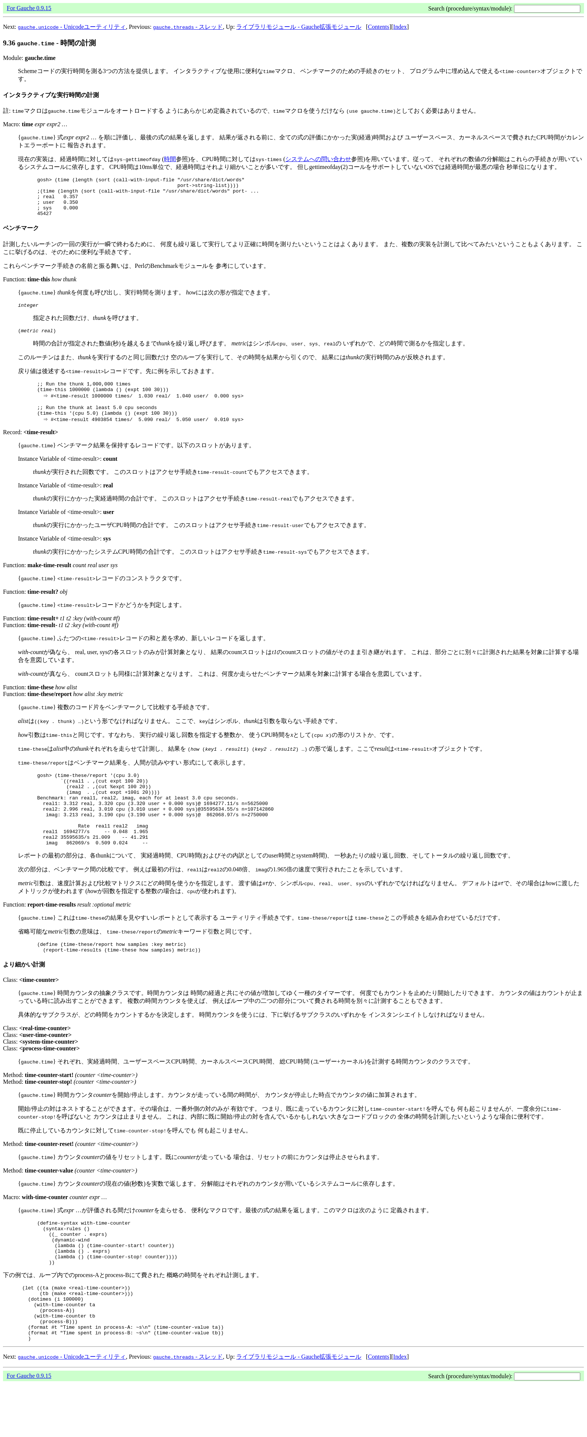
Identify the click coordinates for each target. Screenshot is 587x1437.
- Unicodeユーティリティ (72, 27)
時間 (170, 159)
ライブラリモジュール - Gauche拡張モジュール (298, 27)
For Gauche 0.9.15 (29, 8)
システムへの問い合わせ (318, 159)
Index (400, 27)
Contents (378, 27)
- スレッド (188, 27)
